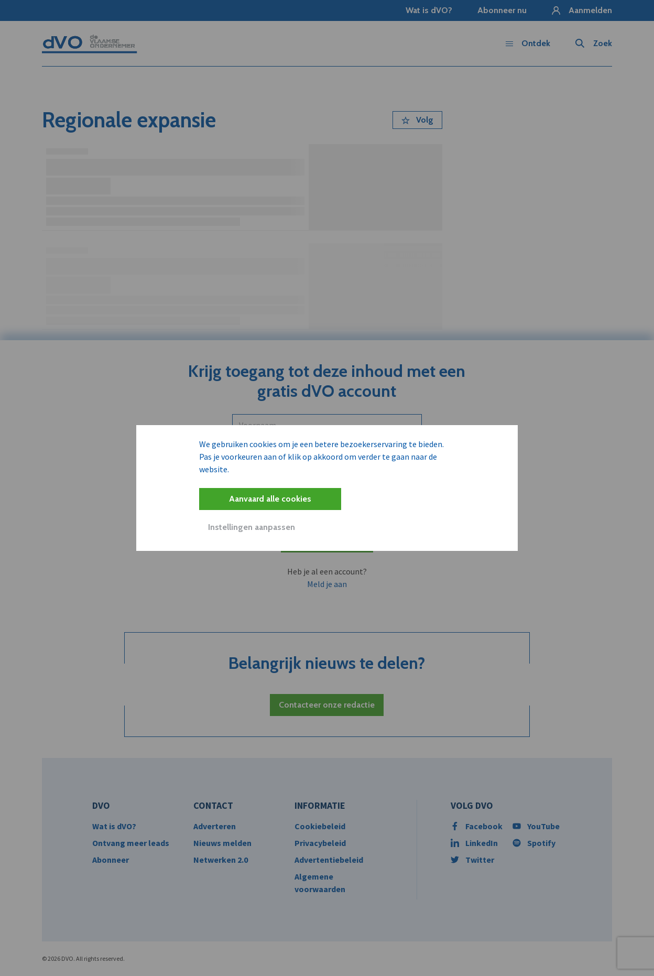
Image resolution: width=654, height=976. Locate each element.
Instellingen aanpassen (251, 527)
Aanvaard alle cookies (270, 499)
